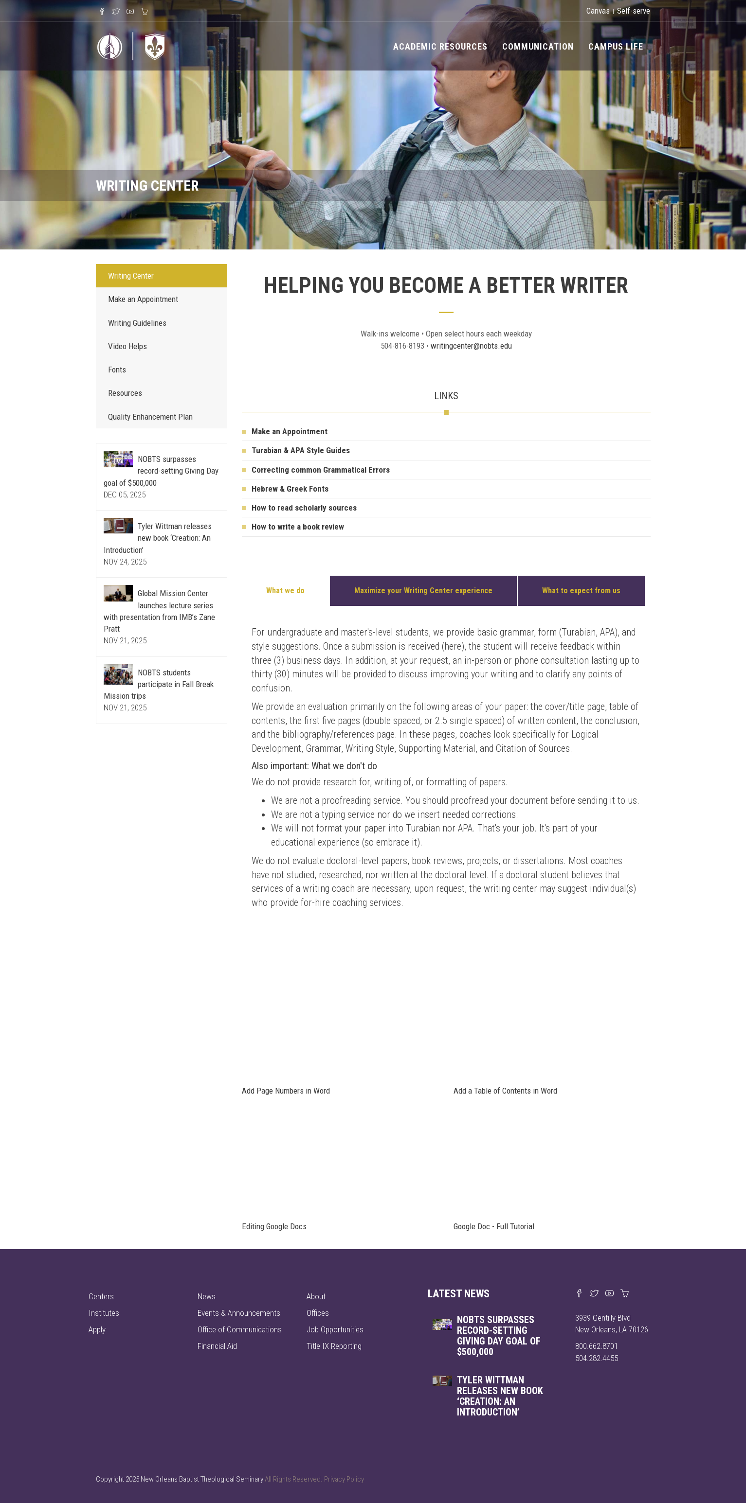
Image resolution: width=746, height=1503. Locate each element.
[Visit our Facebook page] (579, 1294)
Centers (101, 1296)
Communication (538, 46)
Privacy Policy (344, 1479)
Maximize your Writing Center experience (423, 590)
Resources (125, 393)
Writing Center (131, 276)
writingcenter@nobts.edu (471, 346)
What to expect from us (581, 590)
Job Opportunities (335, 1329)
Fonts (117, 369)
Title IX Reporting (334, 1346)
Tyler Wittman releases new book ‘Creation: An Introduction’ (158, 538)
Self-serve (633, 11)
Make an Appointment (143, 299)
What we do (285, 590)
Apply (97, 1329)
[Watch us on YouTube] (609, 1294)
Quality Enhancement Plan (150, 417)
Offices (318, 1313)
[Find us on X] (594, 1294)
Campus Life (615, 46)
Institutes (104, 1313)
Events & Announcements (239, 1313)
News (207, 1296)
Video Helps (127, 346)
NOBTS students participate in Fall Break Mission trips (159, 684)
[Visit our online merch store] (624, 1294)
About (316, 1296)
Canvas (598, 11)
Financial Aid (217, 1346)
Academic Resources (440, 46)
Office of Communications (240, 1329)
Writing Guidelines (137, 323)
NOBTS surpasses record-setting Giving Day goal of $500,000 (161, 471)
